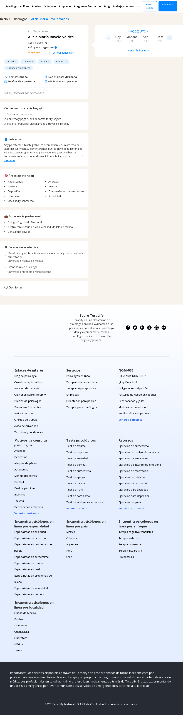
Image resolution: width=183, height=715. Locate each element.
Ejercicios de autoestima (133, 446)
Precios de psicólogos (27, 401)
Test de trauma (76, 446)
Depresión (20, 457)
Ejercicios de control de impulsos (138, 452)
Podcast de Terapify (26, 388)
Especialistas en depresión (30, 538)
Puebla (18, 619)
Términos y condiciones (28, 432)
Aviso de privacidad (26, 426)
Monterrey (21, 625)
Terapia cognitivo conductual (136, 532)
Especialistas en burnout (29, 594)
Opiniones (50, 6)
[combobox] (114, 31)
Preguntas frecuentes (87, 6)
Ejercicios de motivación (133, 471)
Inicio (4, 19)
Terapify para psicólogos (81, 407)
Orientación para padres (81, 401)
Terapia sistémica (129, 538)
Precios (36, 6)
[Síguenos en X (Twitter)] (135, 327)
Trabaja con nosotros (126, 6)
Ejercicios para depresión (134, 496)
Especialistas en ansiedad (30, 532)
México (70, 532)
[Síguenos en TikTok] (149, 327)
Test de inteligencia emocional (84, 502)
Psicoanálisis (126, 557)
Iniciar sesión (150, 6)
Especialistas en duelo (27, 569)
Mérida (18, 644)
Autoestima (21, 469)
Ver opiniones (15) (63, 52)
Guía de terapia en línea (28, 382)
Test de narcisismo (78, 496)
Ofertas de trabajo (26, 419)
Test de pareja (75, 483)
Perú (69, 550)
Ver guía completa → (132, 419)
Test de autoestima (78, 471)
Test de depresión (77, 452)
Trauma (19, 500)
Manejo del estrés (25, 475)
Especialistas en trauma (28, 563)
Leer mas (9, 160)
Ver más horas (138, 50)
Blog (107, 6)
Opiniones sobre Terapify (30, 394)
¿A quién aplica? (127, 382)
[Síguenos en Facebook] (128, 327)
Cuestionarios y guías (131, 401)
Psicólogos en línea (17, 6)
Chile (69, 557)
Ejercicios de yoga (129, 502)
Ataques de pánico (25, 463)
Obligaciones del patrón (133, 388)
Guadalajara (21, 631)
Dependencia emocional (28, 507)
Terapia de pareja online (81, 388)
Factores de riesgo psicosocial (137, 394)
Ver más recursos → (131, 508)
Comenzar (168, 4)
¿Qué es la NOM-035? (132, 376)
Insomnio (20, 494)
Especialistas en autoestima (31, 557)
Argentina (72, 544)
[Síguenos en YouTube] (164, 327)
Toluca (18, 650)
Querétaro (20, 638)
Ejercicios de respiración (133, 483)
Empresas (65, 6)
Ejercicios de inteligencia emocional (139, 464)
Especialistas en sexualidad (31, 588)
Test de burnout (76, 464)
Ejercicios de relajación (132, 477)
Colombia (72, 538)
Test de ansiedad (77, 458)
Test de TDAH (75, 489)
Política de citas (23, 413)
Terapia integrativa (130, 550)
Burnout (19, 482)
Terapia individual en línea (82, 382)
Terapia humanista (129, 544)
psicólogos (19, 19)
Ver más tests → (77, 508)
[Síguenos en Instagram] (156, 327)
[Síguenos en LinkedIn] (142, 327)
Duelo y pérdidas (24, 488)
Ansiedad (20, 450)
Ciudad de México (25, 613)
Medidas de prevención (132, 407)
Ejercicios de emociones (133, 458)
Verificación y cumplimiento (135, 413)
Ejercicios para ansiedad (133, 489)
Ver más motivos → (27, 513)
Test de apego (75, 477)
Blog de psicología (25, 376)
